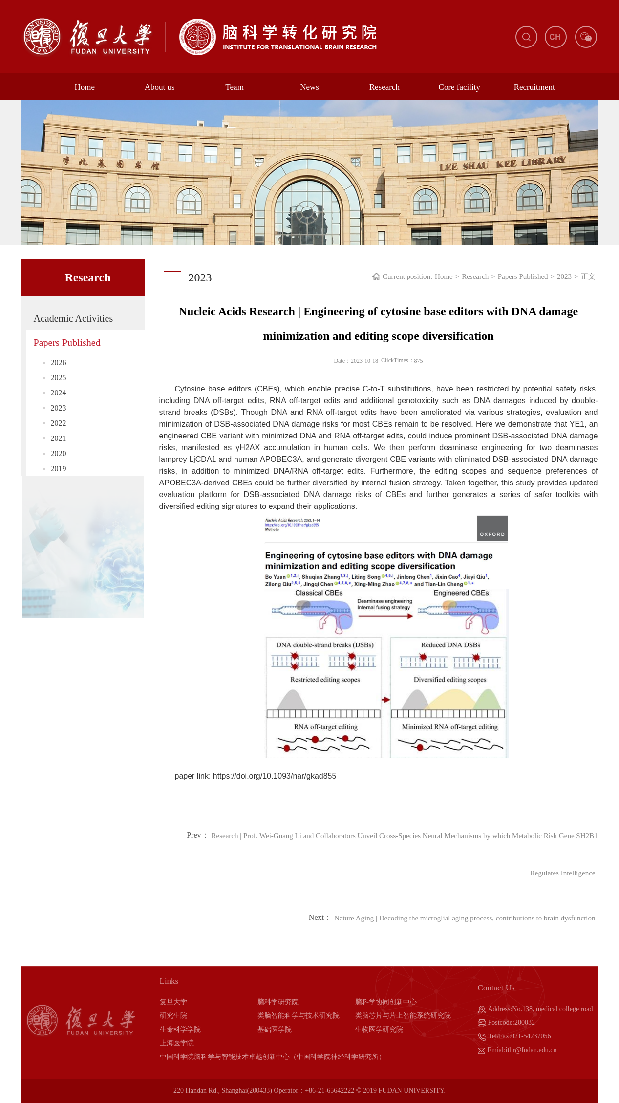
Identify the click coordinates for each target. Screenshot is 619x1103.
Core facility (459, 87)
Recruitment (534, 87)
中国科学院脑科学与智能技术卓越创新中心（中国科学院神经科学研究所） (272, 1056)
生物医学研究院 (379, 1029)
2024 (58, 393)
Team (234, 87)
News (309, 87)
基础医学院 (274, 1029)
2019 (58, 468)
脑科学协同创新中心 (386, 1002)
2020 (58, 453)
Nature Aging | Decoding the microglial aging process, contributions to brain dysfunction (465, 918)
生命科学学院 (180, 1029)
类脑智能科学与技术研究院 (298, 1015)
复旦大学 (173, 1002)
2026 (58, 362)
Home (85, 87)
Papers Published (67, 342)
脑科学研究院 (278, 1002)
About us (160, 87)
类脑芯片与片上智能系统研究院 (403, 1015)
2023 (58, 408)
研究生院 (173, 1015)
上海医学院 (177, 1043)
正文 (588, 276)
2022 (58, 423)
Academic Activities (73, 318)
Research (384, 87)
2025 (58, 377)
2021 (58, 438)
